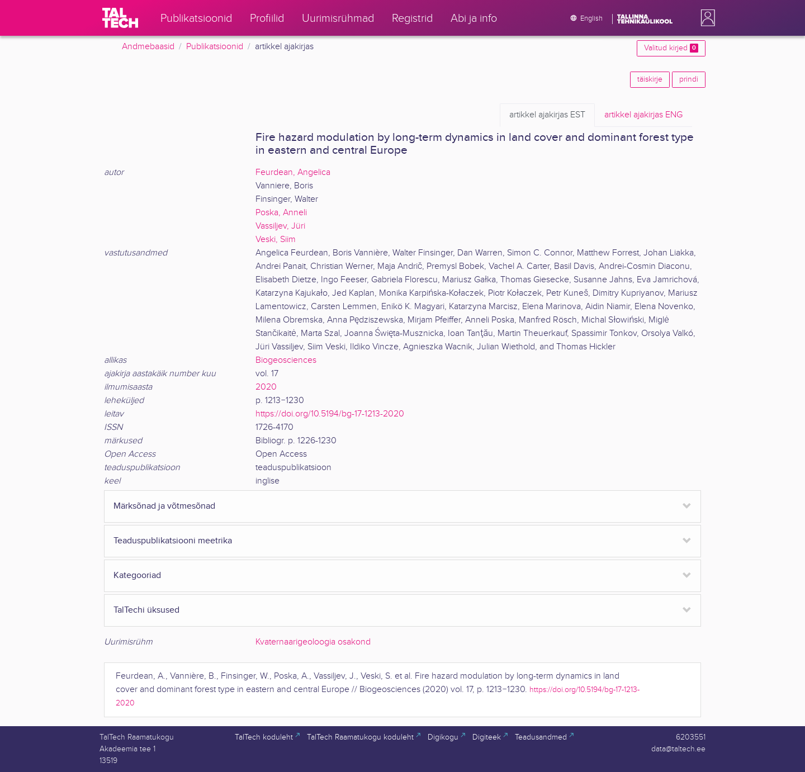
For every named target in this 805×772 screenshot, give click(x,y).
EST (547, 115)
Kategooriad (137, 575)
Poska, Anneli (281, 212)
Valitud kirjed (671, 48)
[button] (705, 18)
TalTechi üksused (146, 610)
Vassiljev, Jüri (280, 226)
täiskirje (649, 79)
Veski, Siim (275, 239)
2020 (266, 387)
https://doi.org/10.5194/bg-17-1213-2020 (329, 414)
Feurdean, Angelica (292, 172)
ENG (643, 115)
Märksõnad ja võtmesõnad (164, 506)
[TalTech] (120, 18)
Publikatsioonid (214, 46)
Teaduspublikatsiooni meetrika (172, 541)
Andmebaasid (148, 46)
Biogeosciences (285, 360)
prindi (688, 79)
